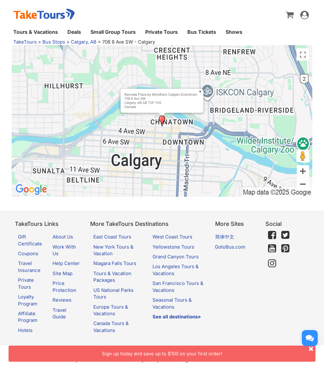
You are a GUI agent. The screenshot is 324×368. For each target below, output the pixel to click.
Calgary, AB (84, 42)
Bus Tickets (201, 32)
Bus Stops (53, 42)
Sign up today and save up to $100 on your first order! (208, 351)
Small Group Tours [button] (113, 32)
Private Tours (161, 32)
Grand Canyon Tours (176, 257)
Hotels (25, 330)
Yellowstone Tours (173, 247)
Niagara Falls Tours (114, 263)
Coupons (28, 253)
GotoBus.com (230, 247)
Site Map (62, 273)
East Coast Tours (112, 237)
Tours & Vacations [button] (35, 32)
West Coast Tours (172, 237)
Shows (234, 32)
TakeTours (25, 42)
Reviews (62, 300)
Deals (74, 32)
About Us (63, 237)
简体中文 (224, 237)
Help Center (66, 263)
